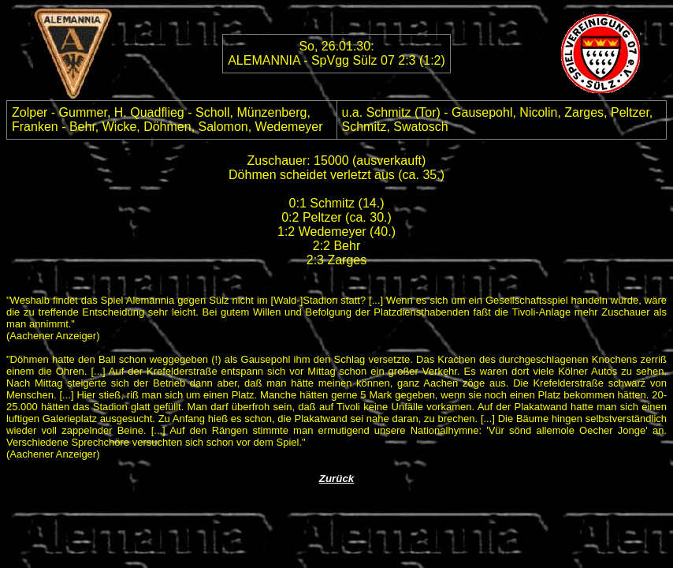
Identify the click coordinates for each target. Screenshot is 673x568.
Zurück (336, 478)
